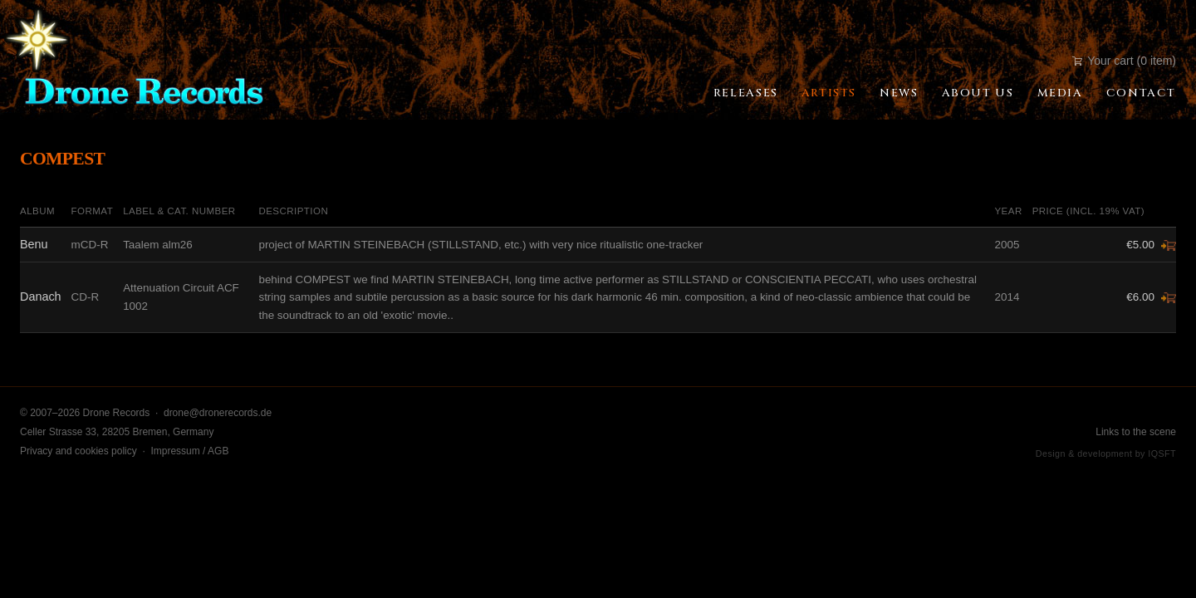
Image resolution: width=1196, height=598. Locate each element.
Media (1060, 93)
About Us (978, 93)
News (899, 93)
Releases (745, 93)
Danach (40, 296)
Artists (828, 93)
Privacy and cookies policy (78, 451)
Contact (1141, 93)
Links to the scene (1136, 432)
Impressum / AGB (189, 451)
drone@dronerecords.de (218, 413)
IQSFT (1162, 453)
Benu (34, 244)
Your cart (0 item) (1124, 60)
